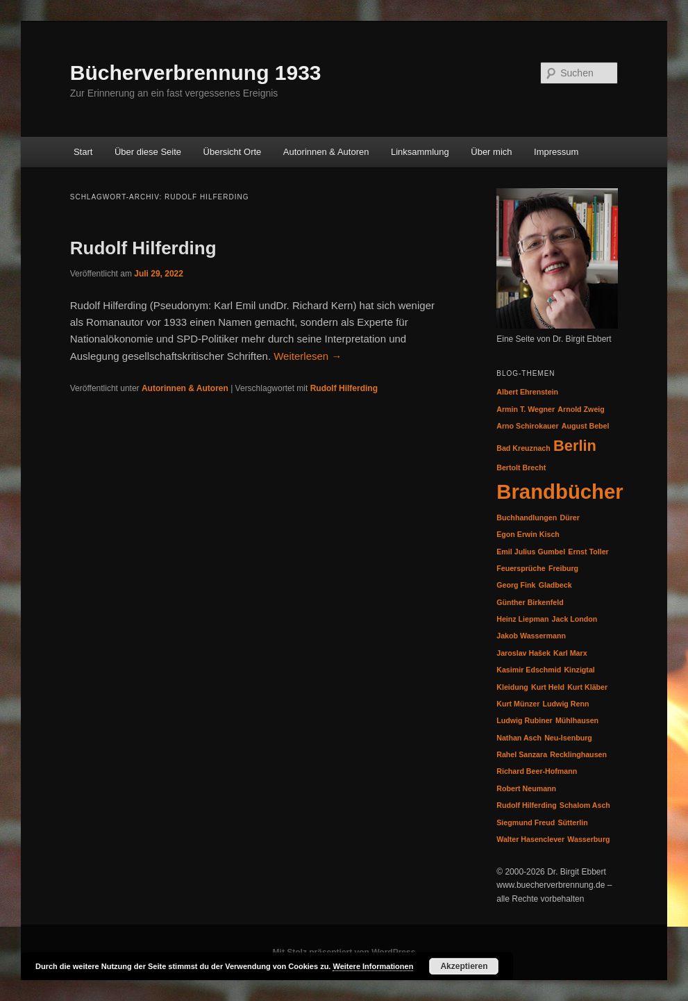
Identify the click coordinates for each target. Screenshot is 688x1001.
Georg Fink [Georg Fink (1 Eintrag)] (515, 585)
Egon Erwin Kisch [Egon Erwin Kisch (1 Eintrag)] (528, 534)
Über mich (491, 152)
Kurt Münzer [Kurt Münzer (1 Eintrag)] (517, 704)
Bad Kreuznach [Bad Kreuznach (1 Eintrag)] (523, 448)
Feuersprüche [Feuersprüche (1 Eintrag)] (520, 568)
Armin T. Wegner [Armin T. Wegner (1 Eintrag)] (525, 409)
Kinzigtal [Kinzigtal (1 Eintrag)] (579, 669)
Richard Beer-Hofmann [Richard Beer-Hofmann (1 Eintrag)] (536, 771)
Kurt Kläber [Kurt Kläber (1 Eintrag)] (587, 687)
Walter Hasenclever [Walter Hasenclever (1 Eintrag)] (530, 839)
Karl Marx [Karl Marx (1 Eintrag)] (570, 653)
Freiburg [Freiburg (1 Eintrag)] (563, 568)
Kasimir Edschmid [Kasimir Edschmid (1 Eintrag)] (528, 669)
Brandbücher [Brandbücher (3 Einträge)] (559, 491)
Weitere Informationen (373, 966)
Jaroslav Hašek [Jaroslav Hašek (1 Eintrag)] (523, 653)
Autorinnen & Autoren (326, 152)
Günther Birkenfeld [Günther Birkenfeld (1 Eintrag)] (530, 602)
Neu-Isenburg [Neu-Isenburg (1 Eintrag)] (568, 738)
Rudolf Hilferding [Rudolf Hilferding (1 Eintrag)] (526, 805)
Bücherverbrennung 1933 (195, 72)
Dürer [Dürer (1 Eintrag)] (569, 517)
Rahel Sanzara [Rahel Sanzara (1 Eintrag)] (521, 754)
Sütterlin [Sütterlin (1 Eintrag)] (572, 822)
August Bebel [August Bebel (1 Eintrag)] (586, 426)
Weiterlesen (308, 356)
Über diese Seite (148, 152)
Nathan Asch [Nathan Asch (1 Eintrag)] (519, 738)
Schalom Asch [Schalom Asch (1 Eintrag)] (585, 805)
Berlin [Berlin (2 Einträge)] (574, 445)
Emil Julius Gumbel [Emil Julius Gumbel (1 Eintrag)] (530, 551)
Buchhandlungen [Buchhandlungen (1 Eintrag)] (526, 517)
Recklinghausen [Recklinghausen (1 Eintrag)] (578, 754)
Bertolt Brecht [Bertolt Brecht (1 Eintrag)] (521, 467)
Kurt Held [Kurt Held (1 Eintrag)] (547, 687)
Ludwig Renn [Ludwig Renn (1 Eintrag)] (566, 704)
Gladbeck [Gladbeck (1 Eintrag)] (555, 585)
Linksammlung (420, 152)
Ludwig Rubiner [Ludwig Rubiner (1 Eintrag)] (524, 720)
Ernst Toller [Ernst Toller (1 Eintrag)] (588, 551)
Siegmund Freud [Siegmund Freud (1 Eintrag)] (525, 822)
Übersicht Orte (232, 152)
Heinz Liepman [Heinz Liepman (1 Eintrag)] (522, 619)
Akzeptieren (463, 966)
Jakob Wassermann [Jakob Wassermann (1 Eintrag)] (531, 635)
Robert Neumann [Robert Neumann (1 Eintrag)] (526, 788)
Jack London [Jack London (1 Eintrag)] (575, 619)
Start (83, 152)
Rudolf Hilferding (143, 248)
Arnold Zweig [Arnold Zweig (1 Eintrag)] (581, 409)
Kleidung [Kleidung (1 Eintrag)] (512, 687)
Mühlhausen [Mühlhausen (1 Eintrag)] (576, 720)
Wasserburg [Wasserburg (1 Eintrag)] (588, 839)
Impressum (556, 152)
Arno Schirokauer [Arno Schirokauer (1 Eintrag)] (527, 426)
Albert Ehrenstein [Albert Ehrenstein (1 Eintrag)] (527, 392)
